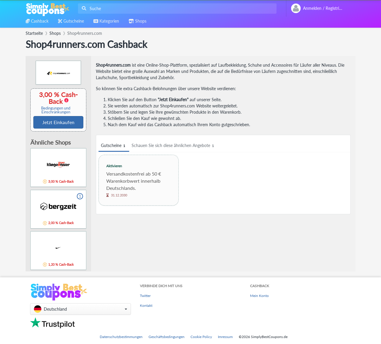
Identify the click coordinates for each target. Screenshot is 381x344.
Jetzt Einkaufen (58, 122)
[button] (80, 309)
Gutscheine (114, 145)
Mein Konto (259, 295)
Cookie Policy (201, 336)
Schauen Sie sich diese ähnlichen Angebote (174, 145)
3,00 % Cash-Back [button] (55, 102)
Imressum (225, 336)
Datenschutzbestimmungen (121, 336)
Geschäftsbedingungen (167, 336)
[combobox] (176, 8)
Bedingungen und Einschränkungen (55, 110)
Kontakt (146, 305)
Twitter (145, 295)
